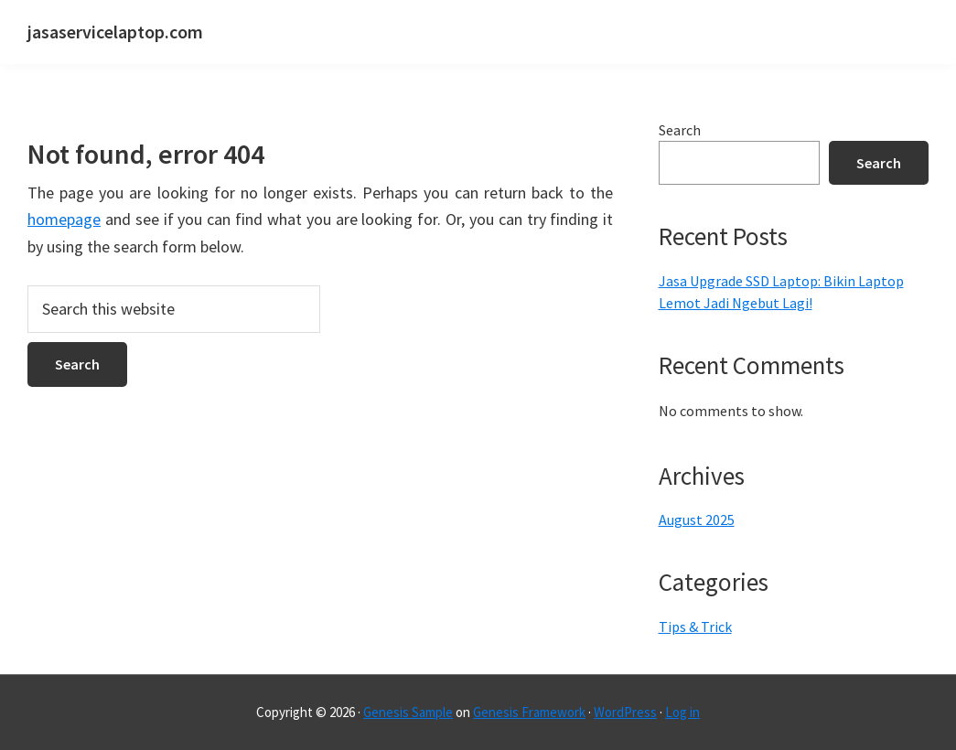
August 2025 (697, 519)
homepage (64, 219)
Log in (682, 712)
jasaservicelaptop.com (115, 31)
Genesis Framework (529, 712)
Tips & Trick (695, 626)
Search (680, 130)
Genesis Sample (408, 712)
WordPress (625, 712)
